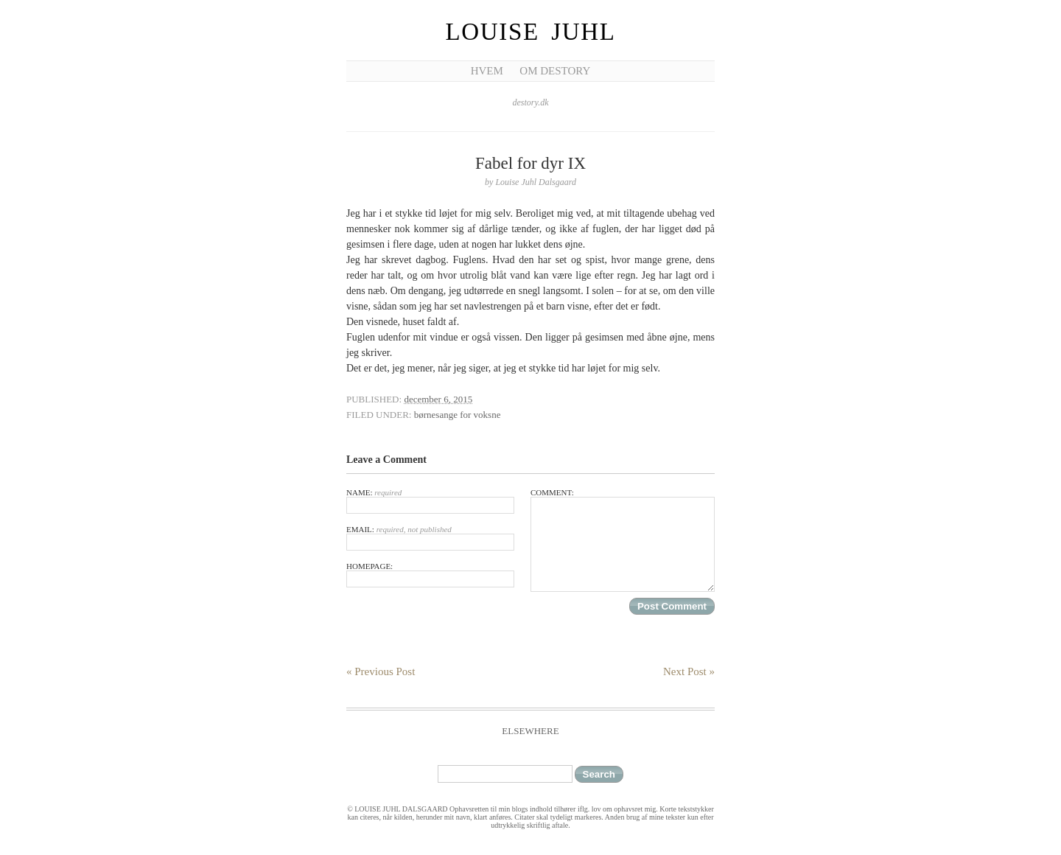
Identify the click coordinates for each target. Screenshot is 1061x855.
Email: (430, 538)
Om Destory (554, 71)
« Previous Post (380, 671)
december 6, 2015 (438, 399)
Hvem (487, 71)
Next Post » (689, 671)
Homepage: (430, 574)
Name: (430, 501)
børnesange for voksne (457, 414)
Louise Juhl (531, 31)
